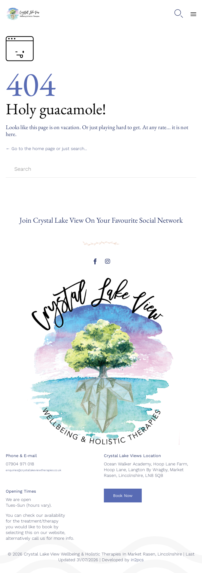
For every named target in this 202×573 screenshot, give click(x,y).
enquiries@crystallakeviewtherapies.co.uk (33, 470)
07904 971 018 (20, 464)
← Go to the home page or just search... (46, 148)
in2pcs (137, 559)
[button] (123, 495)
